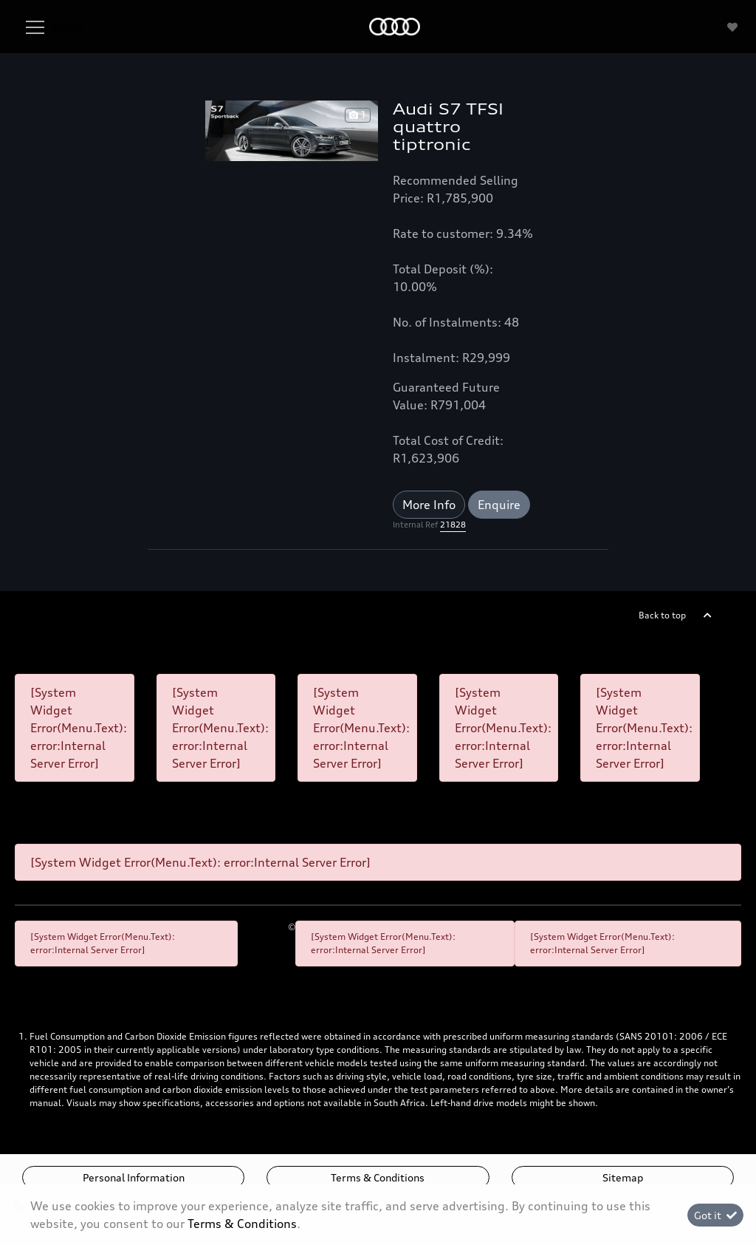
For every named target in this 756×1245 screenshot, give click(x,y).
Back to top (662, 615)
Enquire (499, 504)
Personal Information (134, 1177)
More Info (429, 504)
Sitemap (622, 1177)
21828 (453, 524)
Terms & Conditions (378, 1177)
